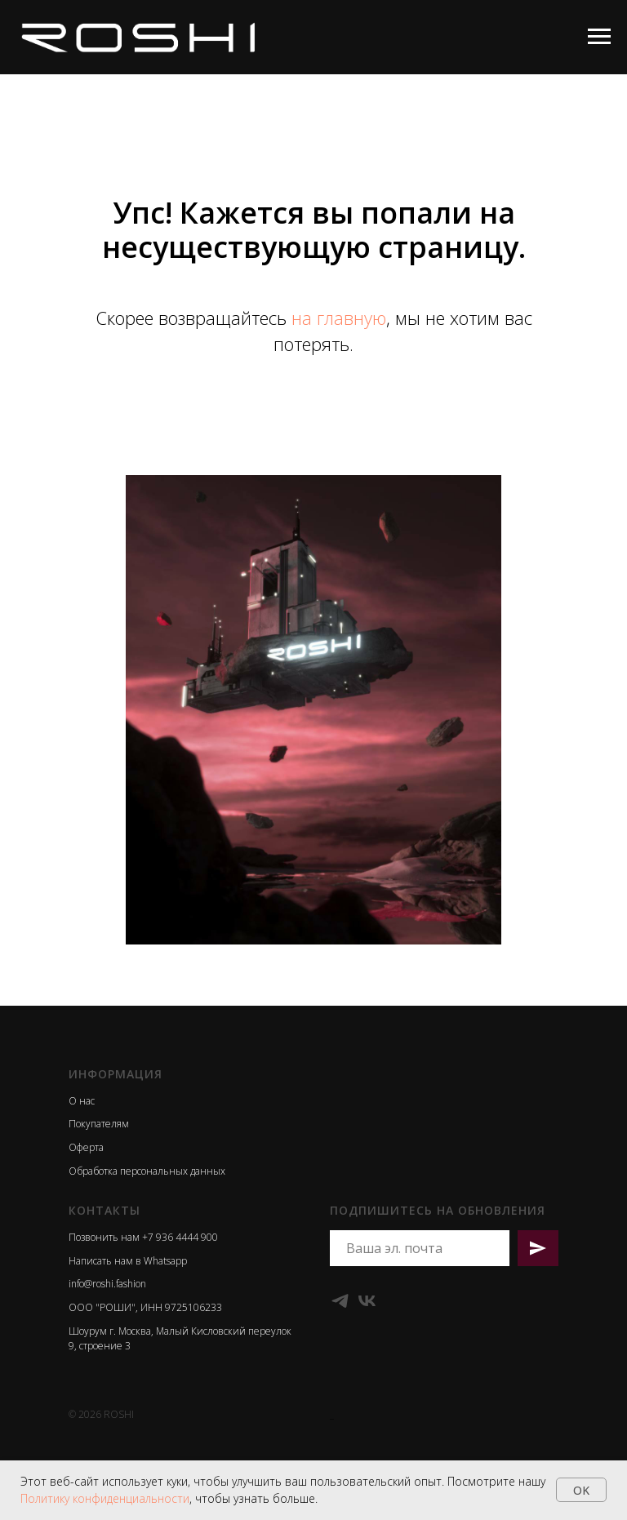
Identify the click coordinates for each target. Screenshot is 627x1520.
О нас (82, 1101)
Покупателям (99, 1124)
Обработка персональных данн (141, 1171)
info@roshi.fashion (107, 1284)
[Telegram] (340, 1301)
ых (219, 1171)
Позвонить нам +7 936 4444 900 (143, 1237)
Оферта (86, 1147)
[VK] (367, 1301)
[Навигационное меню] (599, 37)
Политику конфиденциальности (104, 1498)
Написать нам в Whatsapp (128, 1261)
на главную (338, 317)
